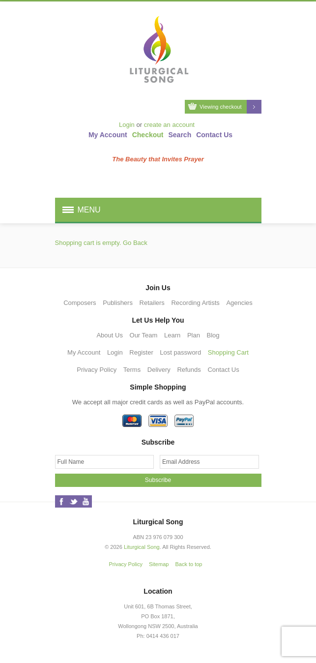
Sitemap (159, 564)
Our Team (144, 335)
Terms (132, 369)
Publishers (118, 302)
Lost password (180, 352)
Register (141, 352)
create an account (169, 124)
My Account (107, 135)
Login (127, 124)
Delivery (159, 369)
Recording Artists (195, 302)
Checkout (148, 135)
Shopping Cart (228, 352)
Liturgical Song (142, 547)
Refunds (189, 369)
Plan (193, 335)
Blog (213, 335)
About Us (109, 335)
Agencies (239, 302)
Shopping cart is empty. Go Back (101, 242)
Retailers (152, 302)
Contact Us (214, 135)
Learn (172, 335)
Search (180, 135)
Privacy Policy (96, 369)
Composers (79, 302)
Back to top (188, 564)
